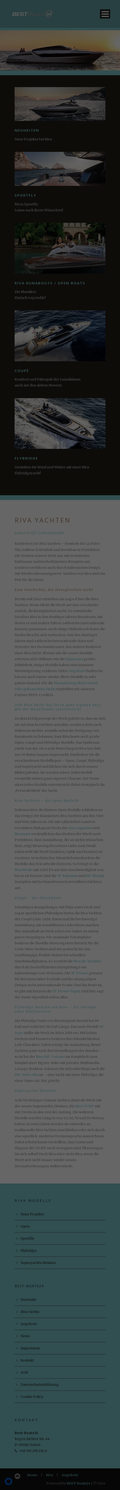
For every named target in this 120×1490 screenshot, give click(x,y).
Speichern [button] (60, 129)
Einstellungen (50, 83)
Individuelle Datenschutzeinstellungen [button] (60, 146)
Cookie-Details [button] (60, 158)
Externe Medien (86, 98)
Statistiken (53, 98)
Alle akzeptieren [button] (60, 115)
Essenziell (25, 98)
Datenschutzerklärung (32, 78)
